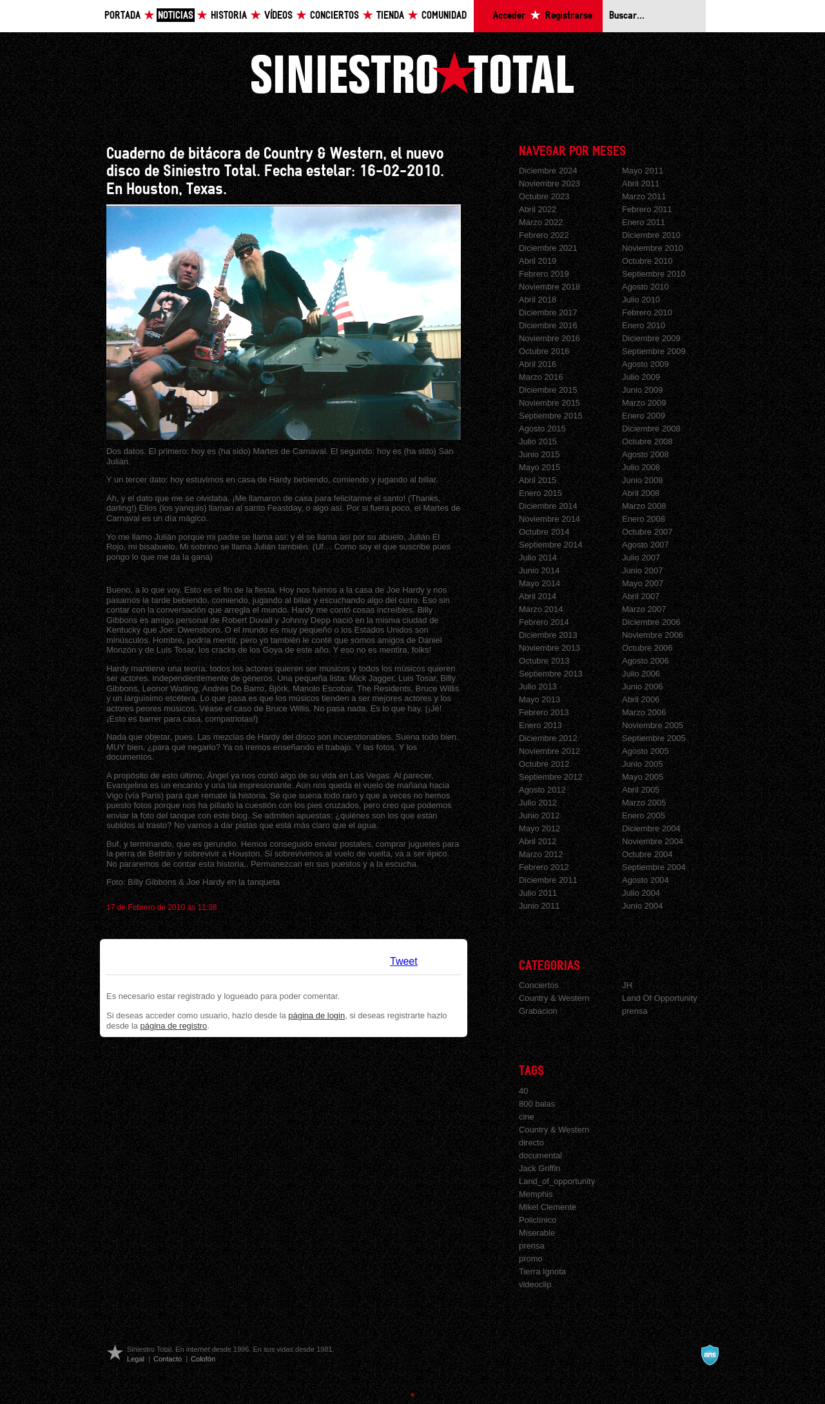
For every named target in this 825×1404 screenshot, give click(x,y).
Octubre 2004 (647, 854)
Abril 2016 (537, 364)
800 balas (537, 1104)
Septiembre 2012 (551, 777)
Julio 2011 (538, 893)
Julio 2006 (641, 673)
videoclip (535, 1284)
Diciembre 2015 (548, 390)
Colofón (203, 1359)
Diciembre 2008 (651, 428)
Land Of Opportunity (659, 998)
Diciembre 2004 (651, 828)
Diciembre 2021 (548, 248)
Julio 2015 (538, 441)
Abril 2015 (537, 480)
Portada (122, 16)
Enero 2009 (643, 415)
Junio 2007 (642, 570)
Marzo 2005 (644, 802)
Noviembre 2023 (549, 183)
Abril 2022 (537, 209)
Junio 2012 (539, 815)
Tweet (404, 961)
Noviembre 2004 (652, 841)
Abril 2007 (640, 596)
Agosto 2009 (645, 364)
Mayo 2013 (539, 699)
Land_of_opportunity (557, 1181)
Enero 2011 (643, 222)
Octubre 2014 (544, 532)
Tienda (390, 16)
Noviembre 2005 (652, 725)
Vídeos (278, 16)
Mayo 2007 (642, 583)
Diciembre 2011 (548, 880)
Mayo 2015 (539, 467)
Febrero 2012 (544, 867)
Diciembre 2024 (548, 170)
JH (627, 985)
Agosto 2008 (645, 454)
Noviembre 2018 (549, 287)
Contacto (167, 1359)
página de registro (174, 1026)
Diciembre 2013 (548, 635)
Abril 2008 (640, 493)
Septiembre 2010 (654, 274)
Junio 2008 (642, 480)
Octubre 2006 (647, 648)
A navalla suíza (710, 1355)
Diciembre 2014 (548, 506)
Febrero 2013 (544, 712)
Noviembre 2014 (549, 519)
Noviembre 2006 (652, 635)
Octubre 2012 (544, 764)
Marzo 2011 (644, 196)
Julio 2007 (641, 557)
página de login (316, 1015)
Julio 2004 (641, 893)
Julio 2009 (641, 377)
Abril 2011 (640, 183)
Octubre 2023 (544, 196)
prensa (635, 1011)
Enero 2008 (643, 519)
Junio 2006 (642, 686)
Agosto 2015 (542, 428)
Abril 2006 (640, 699)
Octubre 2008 (647, 441)
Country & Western (554, 998)
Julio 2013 (538, 686)
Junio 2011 (539, 906)
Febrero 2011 (647, 209)
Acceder (509, 16)
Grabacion (538, 1011)
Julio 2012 (538, 802)
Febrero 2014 (544, 622)
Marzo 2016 (541, 377)
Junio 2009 (642, 390)
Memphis (536, 1194)
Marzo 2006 (644, 712)
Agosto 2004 (645, 880)
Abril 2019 (537, 261)
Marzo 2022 (541, 222)
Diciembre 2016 (548, 325)
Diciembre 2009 (651, 338)
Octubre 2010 (647, 261)
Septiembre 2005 (654, 738)
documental (540, 1155)
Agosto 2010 (645, 287)
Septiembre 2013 (551, 673)
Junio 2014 (539, 570)
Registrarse (568, 16)
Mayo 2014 (539, 583)
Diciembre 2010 (651, 235)
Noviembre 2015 (549, 403)
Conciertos (334, 16)
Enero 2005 (643, 815)
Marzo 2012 (541, 854)
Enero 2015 (540, 493)
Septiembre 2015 (551, 415)
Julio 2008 (641, 467)
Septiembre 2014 (551, 544)
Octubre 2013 (544, 661)
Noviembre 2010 (652, 248)
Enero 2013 (540, 725)
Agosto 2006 (645, 661)
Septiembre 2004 (654, 867)
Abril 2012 (537, 841)
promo (531, 1258)
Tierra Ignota (542, 1271)
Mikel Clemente (547, 1207)
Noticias (175, 16)
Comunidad (444, 16)
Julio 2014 (538, 557)
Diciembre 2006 (651, 622)
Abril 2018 (537, 299)
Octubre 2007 (647, 532)
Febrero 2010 (647, 312)
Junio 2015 (539, 454)
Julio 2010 (641, 299)
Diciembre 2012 (548, 738)
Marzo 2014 (541, 609)
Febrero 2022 (544, 235)
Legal (135, 1359)
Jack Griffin (540, 1168)
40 (523, 1091)
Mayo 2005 (642, 777)
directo (531, 1142)
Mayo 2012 (539, 828)
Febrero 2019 (544, 274)
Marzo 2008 (644, 506)
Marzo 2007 (644, 609)
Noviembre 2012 (549, 751)
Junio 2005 (642, 764)
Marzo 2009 (644, 403)
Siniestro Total (412, 73)
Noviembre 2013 (549, 648)
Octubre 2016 (544, 351)
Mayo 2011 (642, 170)
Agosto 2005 (645, 751)
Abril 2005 (640, 790)
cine (526, 1117)
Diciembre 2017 (548, 312)
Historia (229, 16)
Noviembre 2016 (549, 338)
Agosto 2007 (645, 544)
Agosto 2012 (542, 790)
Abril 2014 (537, 596)
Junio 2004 (642, 906)
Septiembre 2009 (654, 351)
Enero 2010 (643, 325)
